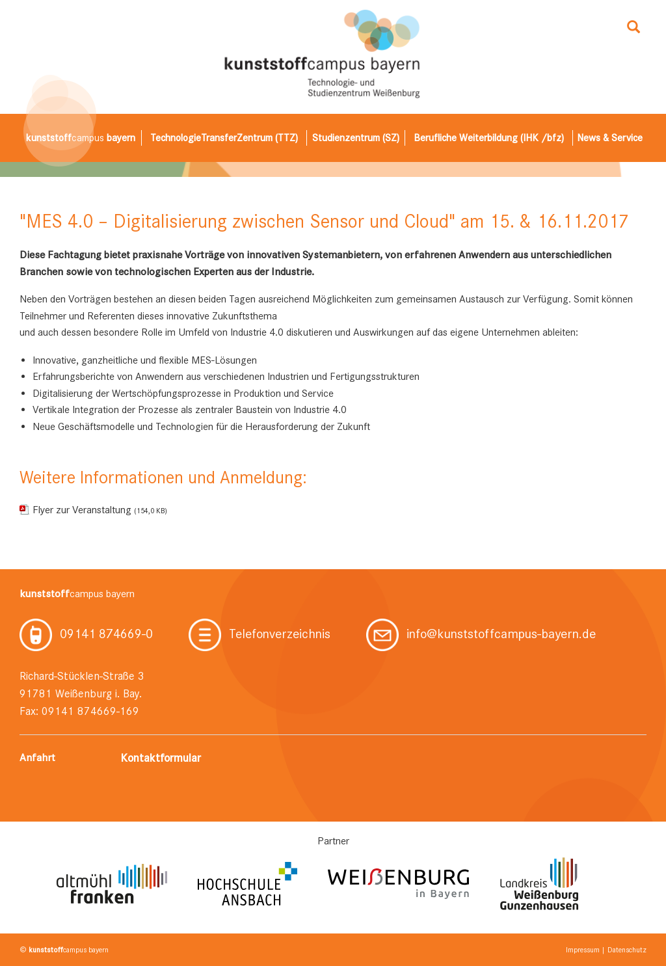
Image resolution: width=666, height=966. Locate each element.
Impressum (583, 949)
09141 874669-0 (86, 633)
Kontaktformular (160, 757)
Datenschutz (626, 949)
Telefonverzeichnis (259, 633)
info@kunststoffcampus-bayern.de (481, 633)
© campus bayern (64, 949)
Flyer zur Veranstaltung (100, 509)
